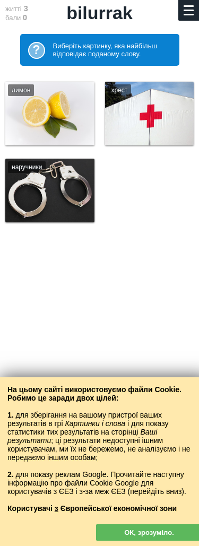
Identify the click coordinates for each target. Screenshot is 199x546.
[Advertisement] (99, 351)
